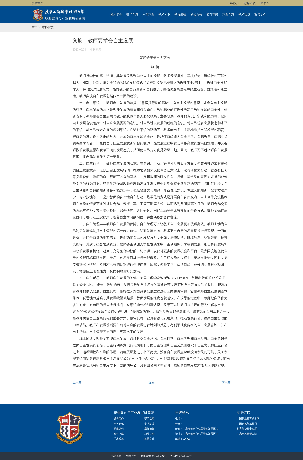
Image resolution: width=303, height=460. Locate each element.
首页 (34, 27)
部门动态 (132, 14)
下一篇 (226, 382)
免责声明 (131, 455)
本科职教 (148, 14)
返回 (151, 382)
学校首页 (37, 3)
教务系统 (250, 3)
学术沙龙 (164, 14)
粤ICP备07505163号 (181, 455)
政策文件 (260, 14)
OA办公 (234, 3)
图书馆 (264, 3)
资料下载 (212, 14)
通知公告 (196, 14)
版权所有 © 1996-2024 (153, 455)
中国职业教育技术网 (248, 418)
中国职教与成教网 (247, 423)
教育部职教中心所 (247, 428)
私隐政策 (116, 455)
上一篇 (77, 382)
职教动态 (228, 14)
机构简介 (116, 14)
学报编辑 (180, 14)
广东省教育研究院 (247, 433)
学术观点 (244, 14)
